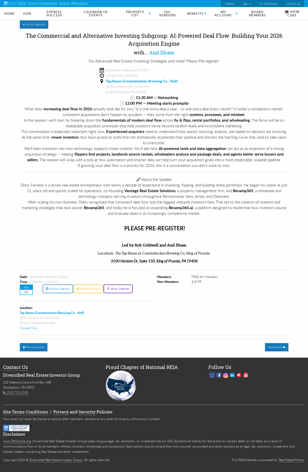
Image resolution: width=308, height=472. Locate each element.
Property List (135, 13)
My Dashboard (268, 3)
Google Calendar (88, 289)
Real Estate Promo (291, 460)
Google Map (28, 328)
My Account (223, 13)
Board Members (257, 13)
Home (9, 13)
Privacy (61, 412)
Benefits (195, 13)
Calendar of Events (96, 13)
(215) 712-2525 (15, 392)
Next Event (276, 347)
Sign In (247, 3)
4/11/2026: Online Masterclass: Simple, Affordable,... (47, 3)
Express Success (54, 13)
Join (27, 13)
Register (230, 3)
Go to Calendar (34, 24)
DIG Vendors (167, 13)
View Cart (292, 13)
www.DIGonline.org (17, 441)
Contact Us (293, 3)
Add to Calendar (58, 289)
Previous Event (33, 347)
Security (87, 412)
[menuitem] (9, 13)
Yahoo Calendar (118, 289)
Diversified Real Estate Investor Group (55, 460)
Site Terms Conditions (25, 412)
